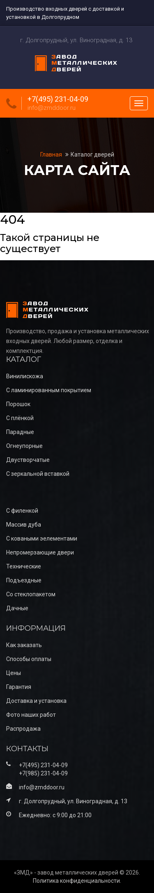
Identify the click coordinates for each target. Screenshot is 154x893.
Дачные (17, 608)
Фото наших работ (31, 714)
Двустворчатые (28, 460)
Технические (23, 566)
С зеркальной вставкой (37, 473)
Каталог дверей (92, 154)
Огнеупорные (24, 446)
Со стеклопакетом (30, 594)
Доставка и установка (36, 701)
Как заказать (24, 645)
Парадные (20, 432)
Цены (13, 673)
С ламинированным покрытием (48, 390)
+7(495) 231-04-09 (58, 99)
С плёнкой (20, 418)
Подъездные (23, 580)
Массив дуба (23, 524)
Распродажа (23, 728)
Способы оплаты (28, 659)
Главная (51, 154)
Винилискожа (24, 376)
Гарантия (18, 687)
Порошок (18, 404)
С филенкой (22, 510)
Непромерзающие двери (40, 552)
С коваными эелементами (41, 538)
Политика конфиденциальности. (77, 880)
